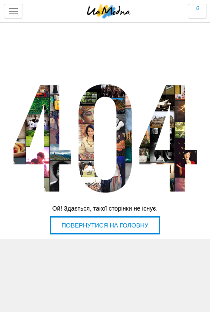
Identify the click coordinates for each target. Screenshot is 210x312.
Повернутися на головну (105, 225)
